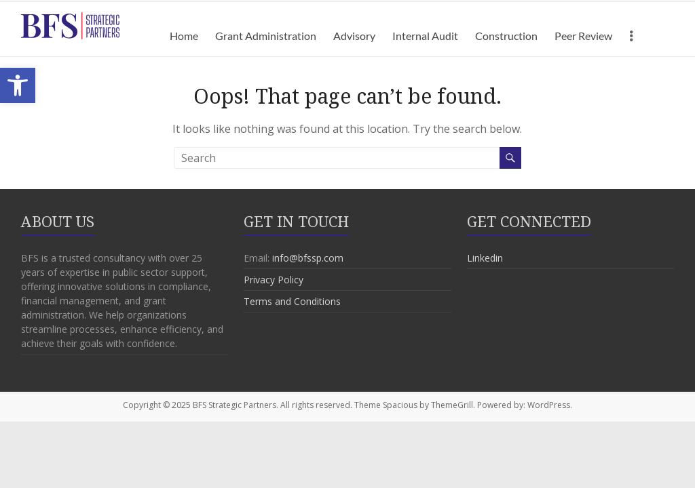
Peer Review (583, 35)
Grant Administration (265, 35)
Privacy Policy (273, 279)
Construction (506, 35)
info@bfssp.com (307, 257)
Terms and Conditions (292, 301)
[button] (17, 85)
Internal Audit (425, 35)
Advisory (354, 35)
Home (184, 35)
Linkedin (485, 257)
